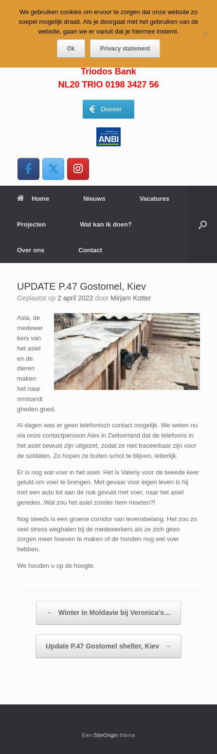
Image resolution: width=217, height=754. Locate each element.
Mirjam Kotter (130, 298)
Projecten (31, 224)
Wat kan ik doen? (105, 224)
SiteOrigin (105, 735)
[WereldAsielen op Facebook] (28, 169)
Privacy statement (125, 48)
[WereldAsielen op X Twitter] (53, 169)
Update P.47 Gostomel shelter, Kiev (108, 646)
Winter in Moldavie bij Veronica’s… (108, 613)
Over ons (30, 250)
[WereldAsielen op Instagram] (78, 169)
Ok (71, 48)
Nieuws (94, 198)
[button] (202, 224)
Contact (90, 250)
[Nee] (205, 34)
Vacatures (154, 198)
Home (33, 198)
